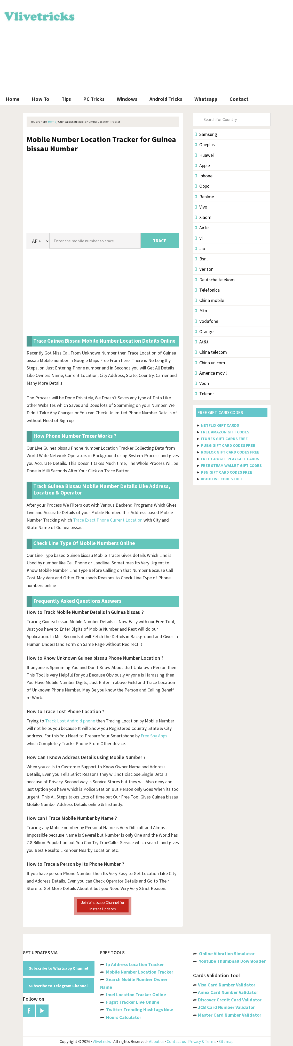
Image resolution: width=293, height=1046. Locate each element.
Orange (204, 331)
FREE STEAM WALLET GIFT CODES (231, 465)
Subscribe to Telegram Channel (58, 985)
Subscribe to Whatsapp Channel (58, 968)
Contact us (176, 1041)
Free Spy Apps (154, 736)
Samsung (206, 134)
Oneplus (205, 144)
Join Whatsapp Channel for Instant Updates (102, 905)
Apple (202, 165)
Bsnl (201, 259)
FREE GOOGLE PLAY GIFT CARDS (230, 458)
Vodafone (206, 321)
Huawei (204, 155)
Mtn (201, 311)
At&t (202, 342)
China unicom (210, 363)
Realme (204, 197)
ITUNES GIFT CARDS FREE (224, 438)
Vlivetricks (38, 15)
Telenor (204, 394)
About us (156, 1041)
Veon (202, 383)
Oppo (202, 186)
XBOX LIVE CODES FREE (222, 478)
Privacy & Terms (202, 1041)
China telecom (211, 352)
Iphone (203, 176)
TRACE (160, 241)
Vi (199, 238)
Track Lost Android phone (70, 721)
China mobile (209, 300)
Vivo (201, 207)
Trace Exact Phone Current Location (107, 520)
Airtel (202, 227)
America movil (211, 373)
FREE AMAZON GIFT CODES (225, 431)
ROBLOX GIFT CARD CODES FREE (230, 452)
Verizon (204, 269)
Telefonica (207, 290)
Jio (200, 248)
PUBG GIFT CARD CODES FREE (228, 445)
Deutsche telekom (215, 280)
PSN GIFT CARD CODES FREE (226, 472)
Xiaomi (203, 217)
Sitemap (226, 1041)
